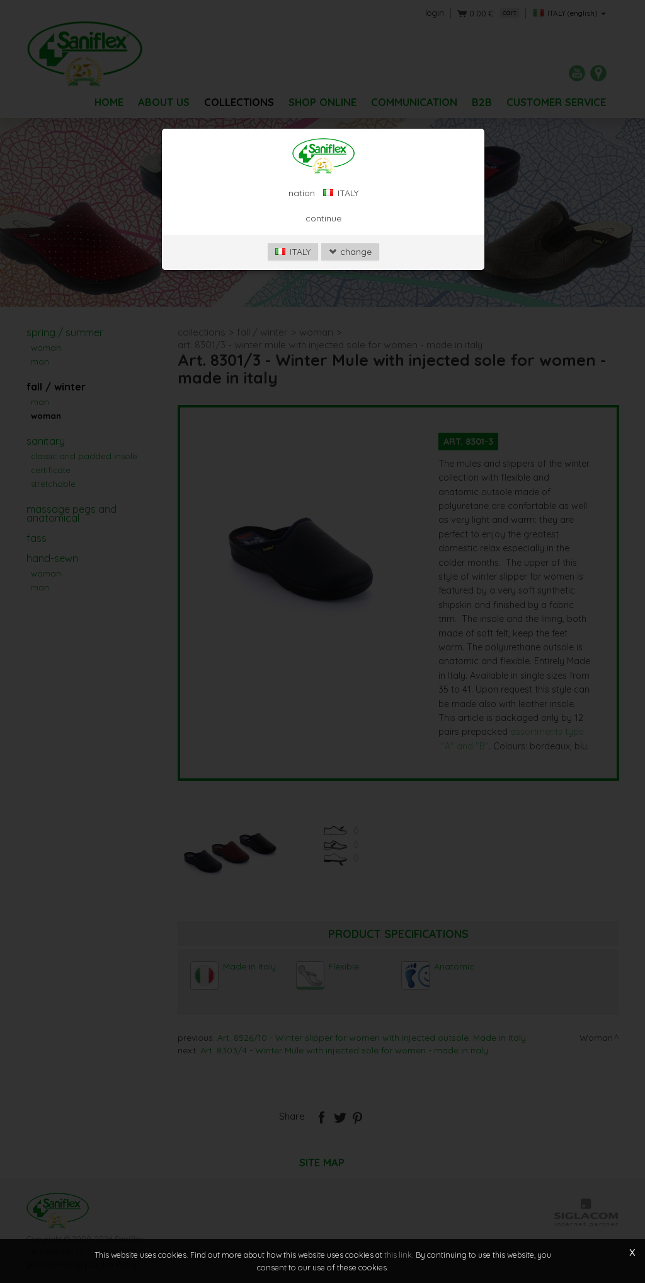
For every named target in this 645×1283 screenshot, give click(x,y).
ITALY (293, 251)
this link (398, 1255)
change (350, 251)
